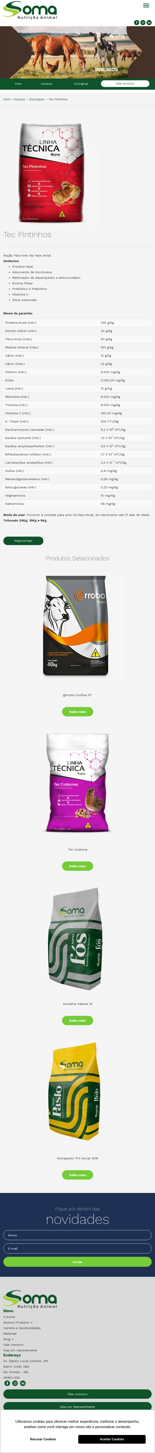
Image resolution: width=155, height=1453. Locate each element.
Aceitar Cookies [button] (112, 1439)
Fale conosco (125, 83)
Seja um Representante (77, 1407)
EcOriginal (81, 83)
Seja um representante (20, 1350)
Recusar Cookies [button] (43, 1439)
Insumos (46, 83)
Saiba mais (77, 711)
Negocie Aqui (23, 540)
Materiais (10, 1333)
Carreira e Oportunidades (22, 1328)
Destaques (36, 99)
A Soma (9, 1317)
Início (6, 99)
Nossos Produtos (17, 1322)
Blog (8, 1339)
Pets (18, 83)
